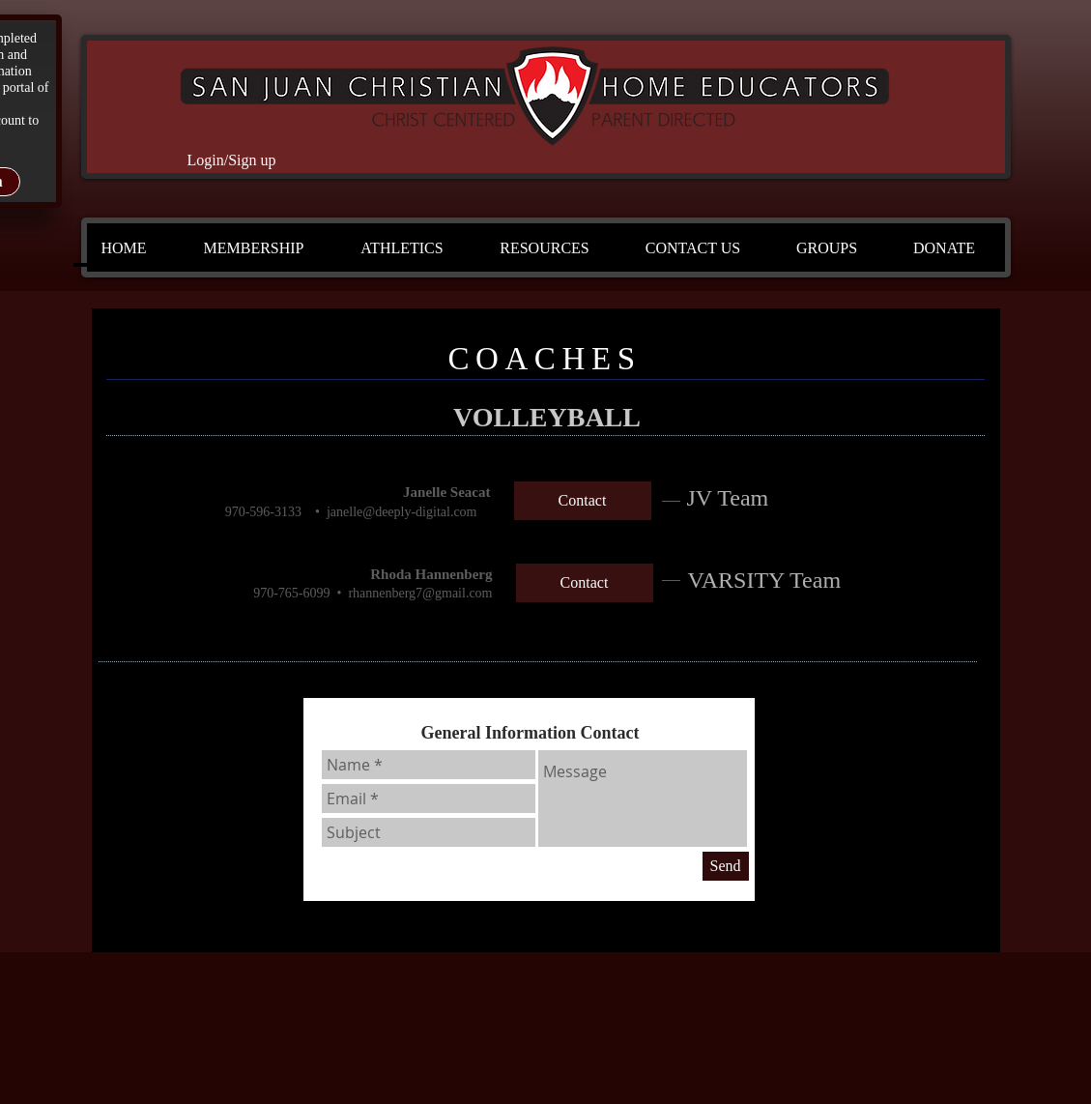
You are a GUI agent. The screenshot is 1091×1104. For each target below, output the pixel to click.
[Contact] (582, 500)
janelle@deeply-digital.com (402, 512)
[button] (253, 248)
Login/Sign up (231, 160)
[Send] (726, 866)
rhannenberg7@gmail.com (420, 593)
